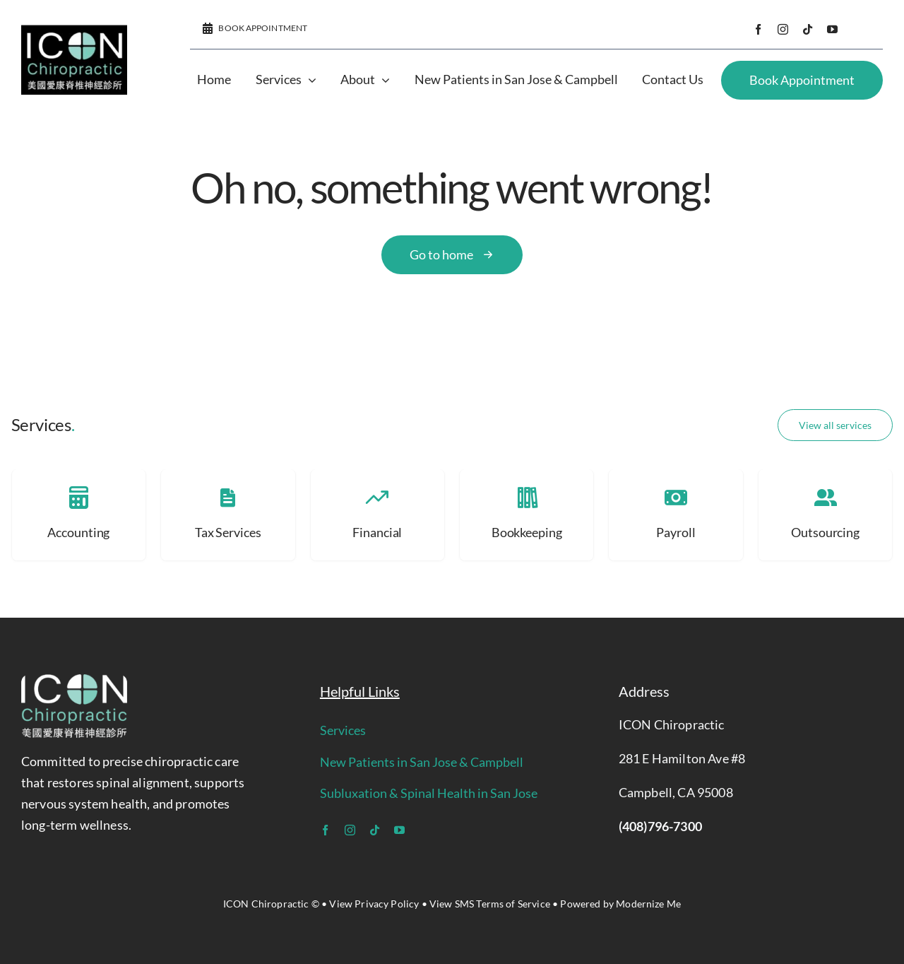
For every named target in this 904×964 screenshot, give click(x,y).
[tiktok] (807, 29)
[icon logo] (74, 31)
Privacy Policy (387, 904)
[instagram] (783, 29)
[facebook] (758, 29)
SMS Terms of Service (502, 904)
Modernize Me (648, 904)
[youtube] (832, 29)
